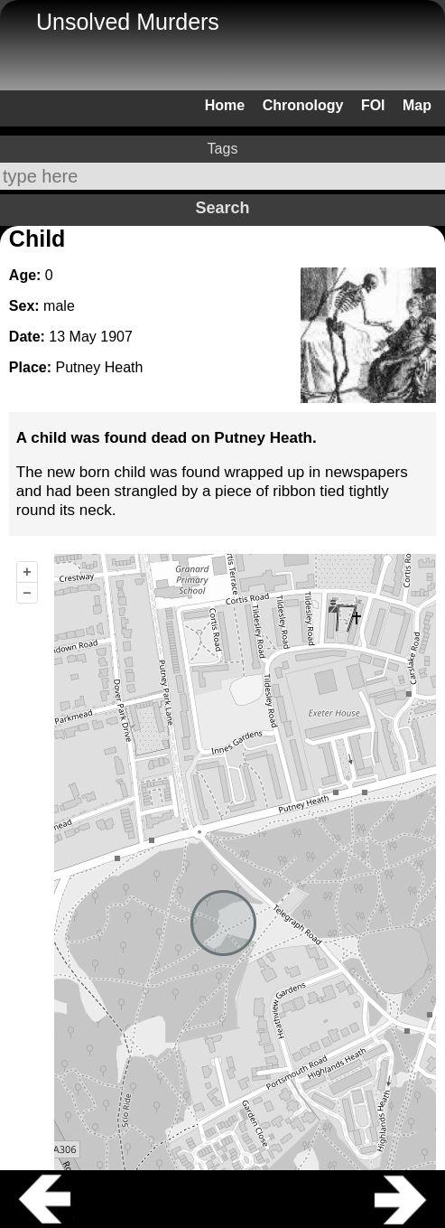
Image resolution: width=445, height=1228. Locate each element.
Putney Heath (99, 367)
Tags (223, 148)
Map (417, 105)
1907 (116, 336)
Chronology (303, 105)
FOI (373, 105)
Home (225, 105)
